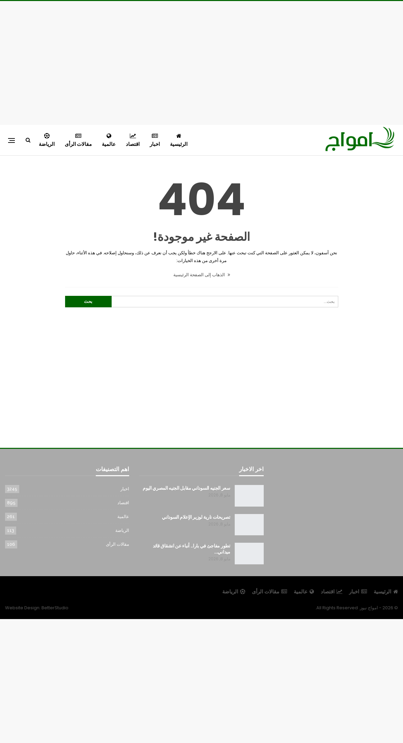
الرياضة (47, 140)
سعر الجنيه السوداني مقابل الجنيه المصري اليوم (186, 488)
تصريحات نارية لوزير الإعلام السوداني (196, 517)
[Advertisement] (201, 61)
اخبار (155, 140)
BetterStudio (54, 608)
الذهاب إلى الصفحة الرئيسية (201, 274)
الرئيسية (179, 140)
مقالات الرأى (78, 140)
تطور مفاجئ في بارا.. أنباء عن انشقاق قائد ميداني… (191, 548)
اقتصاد (133, 140)
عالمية (109, 140)
